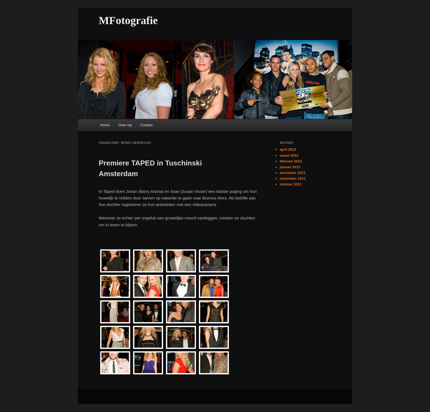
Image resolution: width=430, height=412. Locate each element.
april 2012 (288, 149)
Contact (146, 125)
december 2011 (292, 173)
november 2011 (293, 178)
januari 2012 (290, 167)
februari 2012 (291, 161)
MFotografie (128, 20)
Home (105, 125)
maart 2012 (289, 155)
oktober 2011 (291, 184)
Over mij (124, 125)
